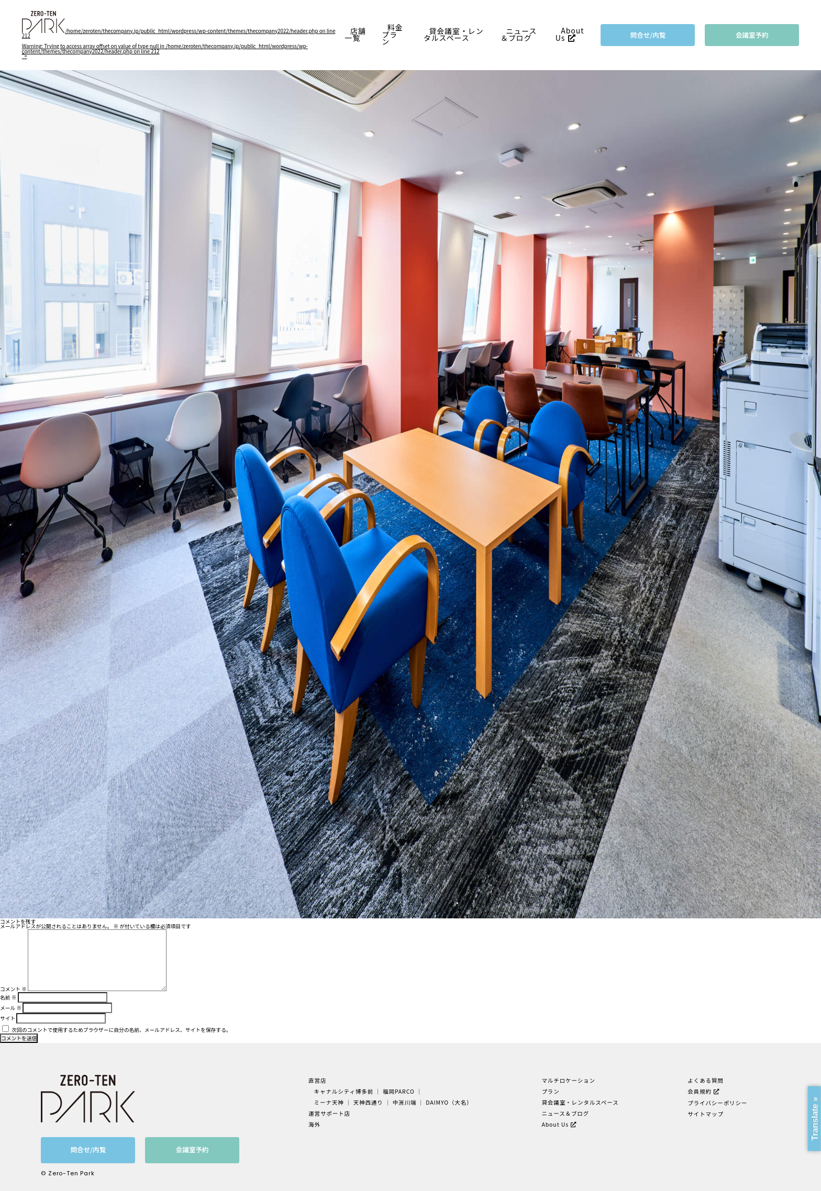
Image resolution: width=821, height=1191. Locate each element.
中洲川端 (405, 1102)
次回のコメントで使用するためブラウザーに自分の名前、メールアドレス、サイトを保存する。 (121, 1029)
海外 (314, 1124)
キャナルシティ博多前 (344, 1091)
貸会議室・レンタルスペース (454, 34)
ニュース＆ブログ (519, 34)
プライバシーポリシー (717, 1103)
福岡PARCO (399, 1091)
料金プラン (392, 34)
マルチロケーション (568, 1080)
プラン (550, 1091)
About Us (570, 34)
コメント (13, 989)
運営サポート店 (329, 1113)
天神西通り (368, 1102)
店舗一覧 (355, 34)
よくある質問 (705, 1080)
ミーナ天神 (329, 1102)
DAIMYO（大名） (449, 1102)
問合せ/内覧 (648, 35)
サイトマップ (705, 1114)
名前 (8, 997)
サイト (7, 1018)
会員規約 (699, 1091)
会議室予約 (752, 35)
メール (10, 1008)
